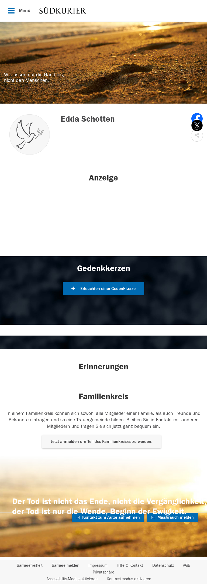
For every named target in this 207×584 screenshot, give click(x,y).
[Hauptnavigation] (103, 11)
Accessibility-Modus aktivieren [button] (72, 579)
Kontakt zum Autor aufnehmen (108, 517)
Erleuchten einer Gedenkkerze (103, 288)
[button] (197, 135)
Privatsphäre (103, 572)
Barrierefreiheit (30, 565)
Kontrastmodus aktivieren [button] (129, 579)
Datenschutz (163, 565)
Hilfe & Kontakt (130, 565)
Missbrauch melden (172, 517)
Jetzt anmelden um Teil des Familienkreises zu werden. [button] (101, 441)
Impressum (98, 565)
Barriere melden (65, 565)
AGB (186, 565)
